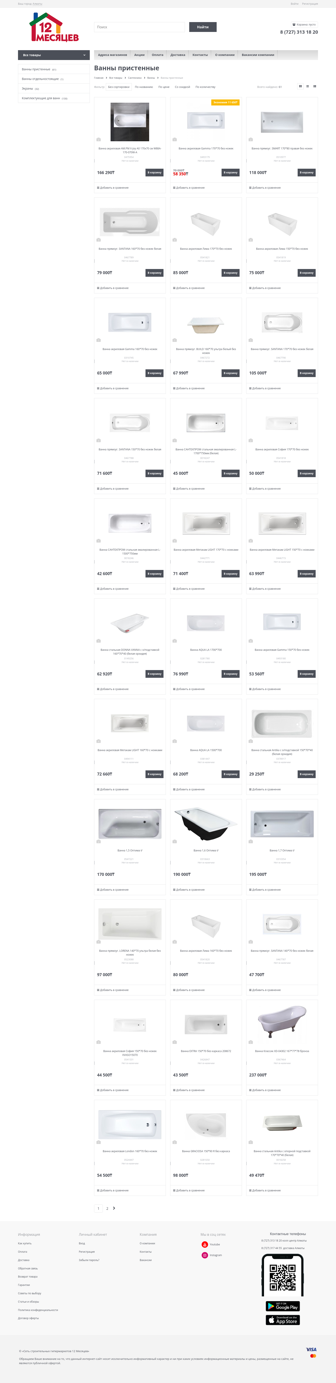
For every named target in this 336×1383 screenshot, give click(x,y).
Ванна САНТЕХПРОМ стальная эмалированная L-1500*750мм (129, 551)
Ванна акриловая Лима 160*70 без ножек (206, 951)
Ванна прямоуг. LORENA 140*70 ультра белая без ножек (130, 952)
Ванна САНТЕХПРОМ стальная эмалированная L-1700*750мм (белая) (206, 451)
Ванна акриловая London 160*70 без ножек (130, 1151)
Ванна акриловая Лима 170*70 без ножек (206, 249)
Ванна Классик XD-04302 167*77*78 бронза (282, 1051)
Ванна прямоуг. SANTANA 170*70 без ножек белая (282, 349)
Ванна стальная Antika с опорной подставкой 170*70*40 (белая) (282, 1153)
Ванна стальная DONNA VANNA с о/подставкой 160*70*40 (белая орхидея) (130, 651)
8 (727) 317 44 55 (271, 1248)
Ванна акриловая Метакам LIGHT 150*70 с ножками (282, 550)
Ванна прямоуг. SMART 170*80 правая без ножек (282, 148)
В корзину (154, 172)
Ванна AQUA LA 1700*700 (206, 650)
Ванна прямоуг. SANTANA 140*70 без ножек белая (282, 951)
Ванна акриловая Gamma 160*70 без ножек (130, 349)
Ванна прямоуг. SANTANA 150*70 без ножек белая (130, 449)
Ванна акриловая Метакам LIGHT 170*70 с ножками (206, 550)
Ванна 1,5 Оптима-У (129, 850)
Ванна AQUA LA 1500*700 (206, 750)
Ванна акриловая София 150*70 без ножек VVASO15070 (130, 1053)
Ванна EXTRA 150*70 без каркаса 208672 (206, 1051)
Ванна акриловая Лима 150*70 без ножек (282, 249)
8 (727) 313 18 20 (271, 1240)
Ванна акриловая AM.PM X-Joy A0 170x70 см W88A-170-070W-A (130, 150)
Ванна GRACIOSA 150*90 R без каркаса (206, 1151)
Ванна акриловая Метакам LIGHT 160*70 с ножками (130, 750)
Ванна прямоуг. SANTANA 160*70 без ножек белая (130, 249)
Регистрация (310, 4)
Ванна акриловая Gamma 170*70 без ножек (206, 148)
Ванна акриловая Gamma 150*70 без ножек (282, 650)
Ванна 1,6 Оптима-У (206, 850)
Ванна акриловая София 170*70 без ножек (282, 449)
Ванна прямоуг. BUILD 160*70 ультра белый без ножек (206, 351)
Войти (294, 4)
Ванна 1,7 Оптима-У (282, 850)
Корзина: (306, 24)
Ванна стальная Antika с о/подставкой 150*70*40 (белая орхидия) (282, 752)
